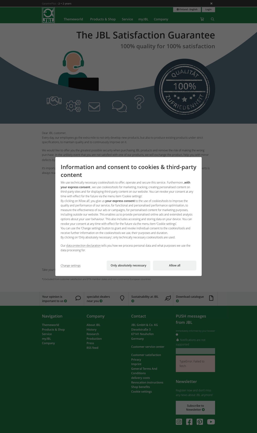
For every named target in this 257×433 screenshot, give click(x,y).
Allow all (174, 265)
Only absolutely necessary (128, 265)
